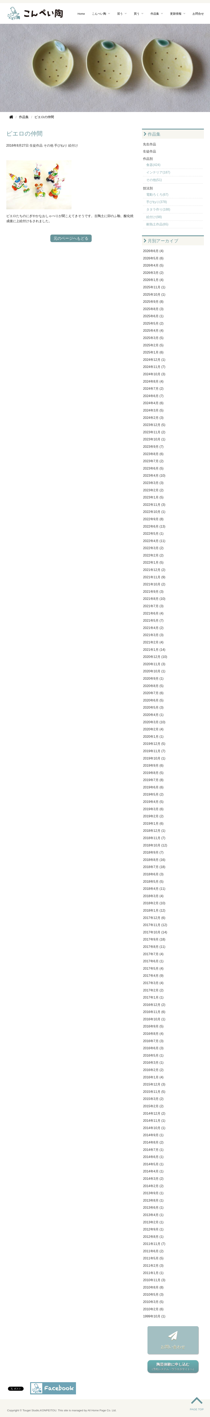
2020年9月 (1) (153, 678)
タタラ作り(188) (158, 209)
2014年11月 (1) (154, 1120)
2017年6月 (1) (153, 961)
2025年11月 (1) (154, 287)
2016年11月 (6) (154, 1012)
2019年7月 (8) (153, 780)
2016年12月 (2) (154, 1004)
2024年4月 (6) (153, 403)
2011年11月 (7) (154, 1244)
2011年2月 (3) (153, 1265)
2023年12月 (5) (154, 425)
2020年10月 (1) (154, 671)
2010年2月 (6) (153, 1309)
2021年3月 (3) (153, 635)
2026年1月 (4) (153, 280)
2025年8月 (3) (153, 309)
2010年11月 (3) (154, 1280)
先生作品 (149, 144)
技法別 (148, 188)
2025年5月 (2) (153, 323)
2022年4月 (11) (154, 541)
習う (120, 13)
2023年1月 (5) (153, 497)
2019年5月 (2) (153, 794)
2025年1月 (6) (153, 352)
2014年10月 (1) (154, 1128)
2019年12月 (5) (154, 743)
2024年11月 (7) (154, 367)
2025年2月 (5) (153, 345)
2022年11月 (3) (154, 504)
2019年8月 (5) (153, 773)
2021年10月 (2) (154, 584)
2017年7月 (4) (153, 954)
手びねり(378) (156, 202)
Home (81, 13)
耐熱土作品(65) (157, 224)
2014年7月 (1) (153, 1149)
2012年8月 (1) (153, 1236)
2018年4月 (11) (154, 888)
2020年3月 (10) (154, 722)
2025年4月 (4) (153, 330)
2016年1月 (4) (153, 1077)
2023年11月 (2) (154, 432)
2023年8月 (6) (153, 454)
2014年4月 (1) (153, 1171)
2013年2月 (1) (153, 1222)
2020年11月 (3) (154, 664)
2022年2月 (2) (153, 555)
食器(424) (153, 165)
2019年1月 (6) (153, 823)
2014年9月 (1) (153, 1135)
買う (137, 13)
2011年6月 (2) (153, 1251)
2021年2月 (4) (153, 642)
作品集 (155, 13)
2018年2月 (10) (154, 903)
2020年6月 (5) (153, 700)
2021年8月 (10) (154, 598)
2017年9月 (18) (154, 939)
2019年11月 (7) (154, 751)
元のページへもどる (71, 238)
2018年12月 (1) (154, 830)
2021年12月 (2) (154, 570)
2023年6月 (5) (153, 468)
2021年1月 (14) (154, 649)
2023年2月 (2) (153, 490)
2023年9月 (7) (153, 446)
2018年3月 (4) (153, 896)
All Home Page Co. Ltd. (102, 1410)
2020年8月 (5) (153, 686)
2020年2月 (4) (153, 729)
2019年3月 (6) (153, 809)
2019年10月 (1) (154, 758)
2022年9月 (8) (153, 519)
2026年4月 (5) (153, 265)
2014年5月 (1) (153, 1164)
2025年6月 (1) (153, 316)
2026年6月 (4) (153, 251)
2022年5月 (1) (153, 533)
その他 (48, 145)
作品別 (148, 158)
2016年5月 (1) (153, 1055)
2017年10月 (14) (155, 932)
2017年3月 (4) (153, 983)
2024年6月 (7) (153, 396)
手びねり (60, 145)
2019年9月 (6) (153, 765)
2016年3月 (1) (153, 1062)
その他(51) (154, 180)
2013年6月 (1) (153, 1207)
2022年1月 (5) (153, 562)
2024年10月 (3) (154, 374)
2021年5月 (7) (153, 620)
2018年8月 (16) (154, 860)
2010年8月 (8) (153, 1287)
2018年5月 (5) (153, 881)
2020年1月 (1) (153, 736)
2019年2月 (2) (153, 816)
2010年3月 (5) (153, 1302)
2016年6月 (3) (153, 1048)
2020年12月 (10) (155, 657)
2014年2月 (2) (153, 1186)
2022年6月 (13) (154, 526)
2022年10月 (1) (154, 512)
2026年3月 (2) (153, 272)
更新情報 (175, 13)
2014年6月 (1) (153, 1157)
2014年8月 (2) (153, 1142)
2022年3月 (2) (153, 548)
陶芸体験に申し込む (173, 1366)
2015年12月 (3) (154, 1084)
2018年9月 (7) (153, 852)
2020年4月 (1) (153, 715)
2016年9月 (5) (153, 1026)
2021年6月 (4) (153, 613)
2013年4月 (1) (153, 1215)
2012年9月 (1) (153, 1229)
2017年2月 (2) (153, 990)
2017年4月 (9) (153, 975)
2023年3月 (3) (153, 483)
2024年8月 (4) (153, 381)
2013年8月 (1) (153, 1200)
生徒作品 (36, 145)
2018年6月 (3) (153, 874)
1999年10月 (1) (154, 1316)
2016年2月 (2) (153, 1070)
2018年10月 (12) (155, 845)
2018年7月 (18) (154, 867)
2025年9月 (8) (153, 301)
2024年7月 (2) (153, 388)
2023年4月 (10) (154, 475)
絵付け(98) (154, 217)
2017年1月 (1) (153, 997)
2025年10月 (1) (154, 294)
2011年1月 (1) (153, 1273)
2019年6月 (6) (153, 787)
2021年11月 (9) (154, 577)
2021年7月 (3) (153, 606)
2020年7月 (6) (153, 693)
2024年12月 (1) (154, 359)
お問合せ (198, 13)
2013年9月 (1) (153, 1193)
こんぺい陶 (99, 13)
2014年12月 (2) (154, 1113)
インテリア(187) (158, 172)
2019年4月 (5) (153, 801)
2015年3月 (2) (153, 1099)
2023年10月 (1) (154, 439)
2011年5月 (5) (153, 1258)
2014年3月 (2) (153, 1178)
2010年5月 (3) (153, 1294)
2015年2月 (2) (153, 1106)
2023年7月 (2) (153, 461)
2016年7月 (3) (153, 1041)
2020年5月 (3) (153, 707)
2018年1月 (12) (154, 910)
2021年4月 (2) (153, 628)
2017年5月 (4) (153, 968)
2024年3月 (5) (153, 410)
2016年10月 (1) (154, 1019)
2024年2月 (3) (153, 417)
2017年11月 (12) (155, 925)
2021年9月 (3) (153, 591)
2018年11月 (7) (154, 838)
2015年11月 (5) (154, 1091)
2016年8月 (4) (153, 1033)
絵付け (73, 145)
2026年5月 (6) (153, 258)
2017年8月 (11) (154, 946)
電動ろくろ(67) (157, 194)
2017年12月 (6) (154, 918)
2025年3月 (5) (153, 338)
